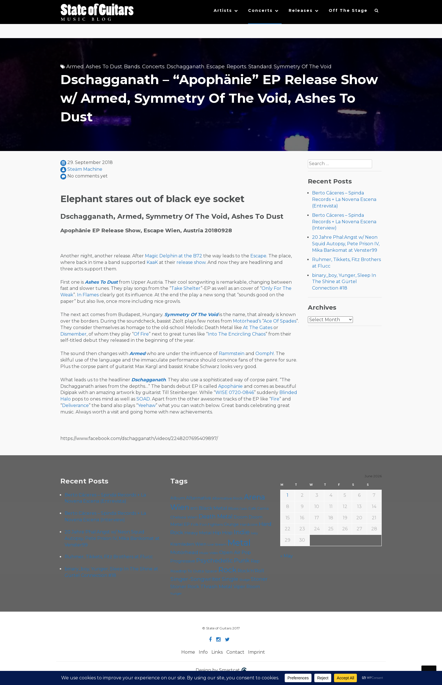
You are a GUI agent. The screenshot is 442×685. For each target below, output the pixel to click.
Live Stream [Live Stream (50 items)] (216, 544)
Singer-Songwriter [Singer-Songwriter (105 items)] (195, 578)
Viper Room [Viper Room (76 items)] (246, 586)
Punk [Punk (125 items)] (242, 560)
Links (217, 652)
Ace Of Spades (280, 321)
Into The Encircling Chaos (237, 334)
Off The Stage (348, 10)
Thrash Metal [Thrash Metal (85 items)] (216, 586)
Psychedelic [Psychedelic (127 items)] (214, 560)
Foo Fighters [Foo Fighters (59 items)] (211, 524)
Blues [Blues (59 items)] (233, 508)
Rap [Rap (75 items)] (255, 561)
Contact (235, 652)
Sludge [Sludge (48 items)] (244, 580)
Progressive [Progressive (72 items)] (182, 561)
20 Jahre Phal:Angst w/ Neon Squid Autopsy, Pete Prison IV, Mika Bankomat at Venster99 (345, 244)
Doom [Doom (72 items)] (240, 517)
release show (190, 262)
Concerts (260, 10)
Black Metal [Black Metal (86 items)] (213, 508)
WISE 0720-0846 (234, 392)
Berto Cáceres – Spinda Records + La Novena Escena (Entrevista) (344, 199)
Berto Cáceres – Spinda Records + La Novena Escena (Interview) (344, 222)
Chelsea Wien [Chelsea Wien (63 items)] (183, 517)
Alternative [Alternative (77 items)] (198, 498)
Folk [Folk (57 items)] (194, 524)
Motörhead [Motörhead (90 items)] (184, 552)
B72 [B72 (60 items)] (194, 508)
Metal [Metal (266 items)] (239, 543)
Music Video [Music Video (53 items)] (208, 553)
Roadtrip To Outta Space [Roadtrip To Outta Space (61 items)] (193, 571)
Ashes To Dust (104, 67)
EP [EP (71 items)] (187, 524)
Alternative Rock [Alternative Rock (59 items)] (227, 498)
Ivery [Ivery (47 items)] (254, 533)
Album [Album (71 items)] (177, 498)
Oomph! (264, 353)
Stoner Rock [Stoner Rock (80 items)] (184, 586)
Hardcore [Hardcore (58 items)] (249, 524)
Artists (223, 10)
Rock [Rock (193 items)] (227, 569)
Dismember (73, 334)
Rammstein (231, 353)
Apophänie (230, 386)
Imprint (256, 652)
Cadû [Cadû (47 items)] (243, 509)
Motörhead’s (247, 321)
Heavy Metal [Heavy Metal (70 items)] (197, 532)
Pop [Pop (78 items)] (246, 552)
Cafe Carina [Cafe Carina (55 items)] (258, 508)
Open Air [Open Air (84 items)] (229, 552)
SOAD (143, 399)
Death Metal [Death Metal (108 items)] (215, 516)
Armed (75, 67)
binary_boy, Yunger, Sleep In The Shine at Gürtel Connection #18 (344, 282)
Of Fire (141, 334)
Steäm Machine (84, 169)
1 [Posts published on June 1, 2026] (287, 495)
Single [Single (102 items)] (230, 579)
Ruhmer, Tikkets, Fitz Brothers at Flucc (109, 556)
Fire (275, 399)
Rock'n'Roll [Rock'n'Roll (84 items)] (251, 571)
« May (286, 556)
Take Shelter (186, 288)
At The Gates (257, 327)
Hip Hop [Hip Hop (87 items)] (223, 532)
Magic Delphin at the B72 (173, 256)
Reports (236, 67)
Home (188, 652)
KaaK (152, 262)
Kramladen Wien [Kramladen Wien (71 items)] (188, 544)
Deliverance (75, 405)
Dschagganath (185, 67)
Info (203, 652)
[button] (377, 12)
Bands (132, 67)
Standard (260, 67)
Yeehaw (147, 405)
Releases (301, 10)
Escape (215, 67)
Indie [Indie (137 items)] (242, 532)
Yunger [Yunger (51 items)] (176, 594)
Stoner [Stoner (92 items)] (259, 579)
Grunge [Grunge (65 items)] (231, 524)
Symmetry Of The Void (303, 67)
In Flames (88, 294)
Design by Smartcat (221, 671)
